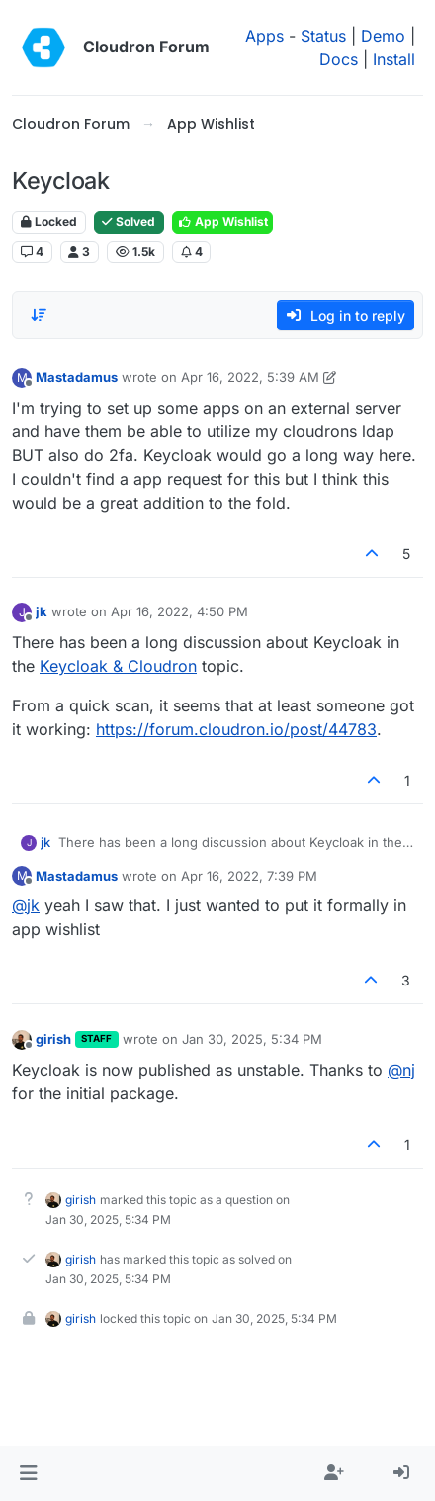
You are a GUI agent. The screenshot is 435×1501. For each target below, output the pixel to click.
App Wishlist (222, 221)
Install (394, 59)
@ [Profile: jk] (26, 905)
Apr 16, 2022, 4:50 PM (179, 611)
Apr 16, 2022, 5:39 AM (250, 377)
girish (53, 1039)
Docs (338, 59)
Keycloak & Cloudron (118, 666)
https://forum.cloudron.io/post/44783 (236, 729)
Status (323, 36)
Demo (383, 36)
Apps (264, 36)
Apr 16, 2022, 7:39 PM (249, 876)
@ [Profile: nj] (401, 1069)
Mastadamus (77, 377)
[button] (28, 1473)
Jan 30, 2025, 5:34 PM (252, 1039)
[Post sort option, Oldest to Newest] (38, 315)
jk (41, 611)
